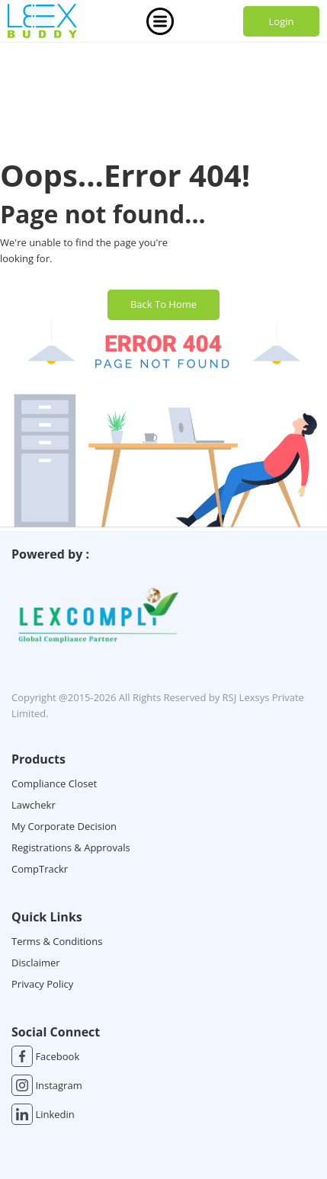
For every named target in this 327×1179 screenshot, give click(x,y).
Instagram (46, 1085)
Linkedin (43, 1114)
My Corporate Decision (64, 826)
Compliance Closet (54, 783)
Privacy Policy (42, 984)
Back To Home (163, 304)
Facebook (45, 1056)
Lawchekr (33, 805)
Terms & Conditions (56, 941)
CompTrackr (39, 869)
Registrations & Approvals (70, 847)
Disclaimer (35, 962)
